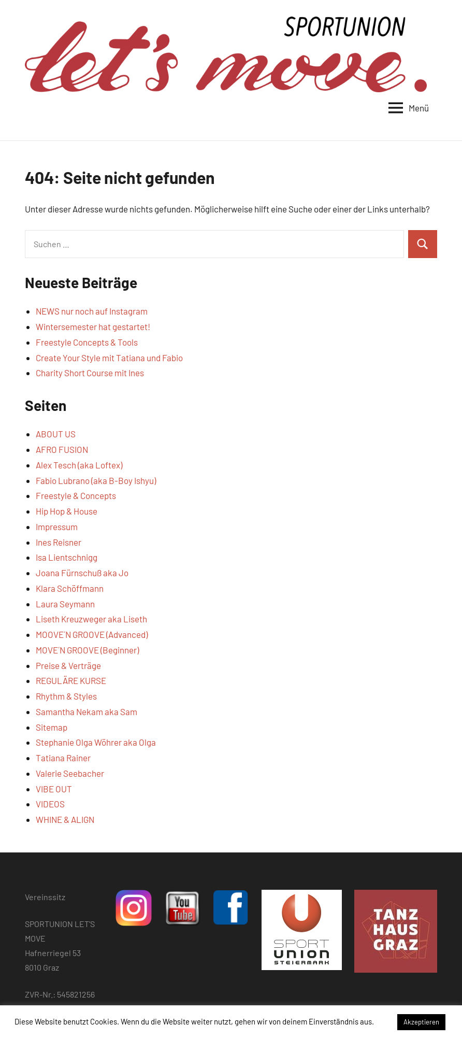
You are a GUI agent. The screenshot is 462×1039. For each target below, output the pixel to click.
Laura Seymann (65, 604)
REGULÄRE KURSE (71, 680)
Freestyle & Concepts (76, 495)
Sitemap (51, 727)
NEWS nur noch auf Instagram (92, 311)
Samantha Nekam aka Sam (86, 711)
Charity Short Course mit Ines (90, 372)
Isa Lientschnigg (66, 557)
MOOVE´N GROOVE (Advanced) (92, 634)
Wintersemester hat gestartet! (93, 326)
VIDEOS (50, 804)
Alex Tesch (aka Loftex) (79, 465)
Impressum (57, 526)
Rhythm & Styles (66, 696)
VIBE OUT (54, 789)
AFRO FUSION (62, 449)
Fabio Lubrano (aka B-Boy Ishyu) (96, 480)
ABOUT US (56, 434)
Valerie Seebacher (70, 773)
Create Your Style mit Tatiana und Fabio (109, 357)
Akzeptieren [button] (421, 1022)
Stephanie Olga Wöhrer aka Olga (96, 742)
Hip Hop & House (66, 511)
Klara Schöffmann (70, 588)
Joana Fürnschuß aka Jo (82, 572)
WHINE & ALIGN (65, 819)
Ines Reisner (58, 542)
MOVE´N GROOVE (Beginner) (87, 650)
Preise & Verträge (68, 665)
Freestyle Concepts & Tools (87, 342)
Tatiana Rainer (63, 757)
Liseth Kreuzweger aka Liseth (91, 619)
